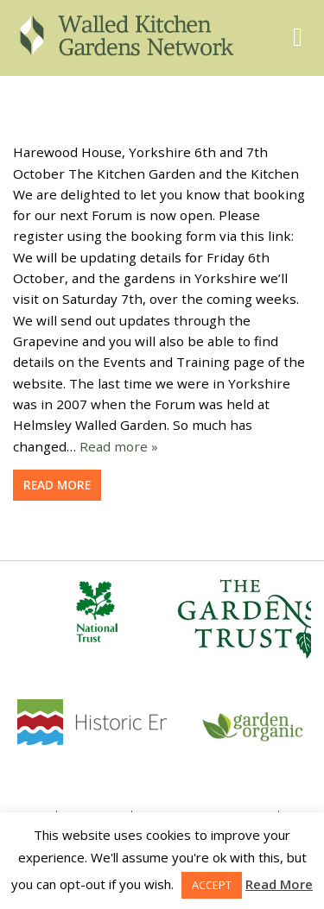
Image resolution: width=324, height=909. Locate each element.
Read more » (118, 446)
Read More (279, 884)
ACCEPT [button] (212, 885)
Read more (57, 485)
